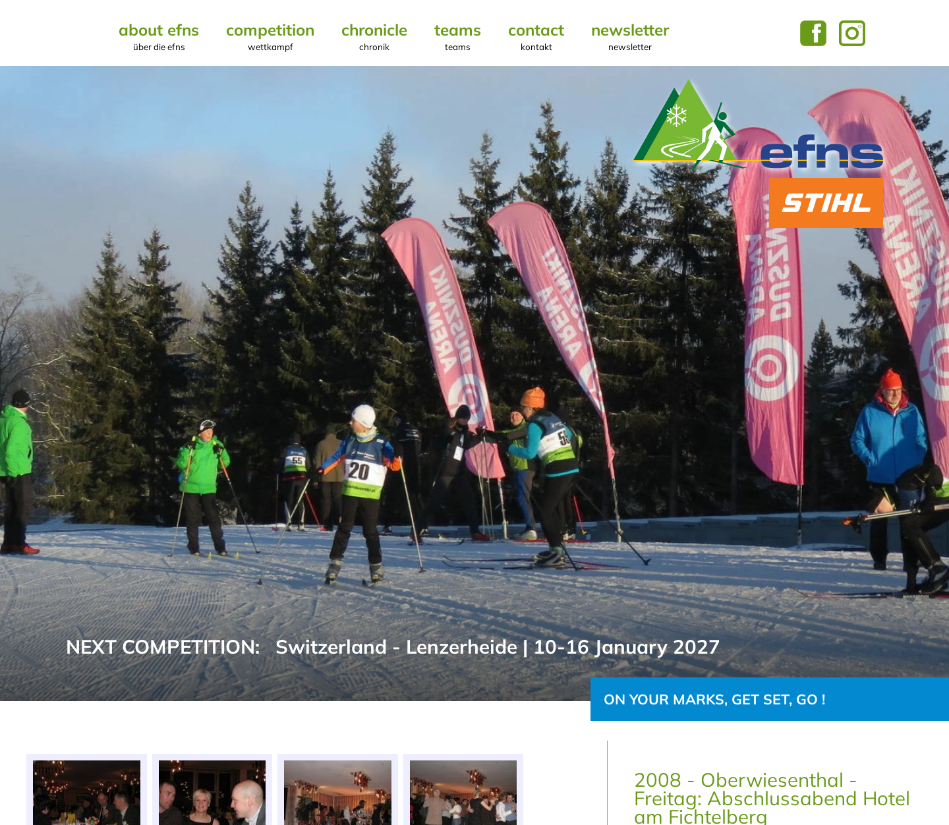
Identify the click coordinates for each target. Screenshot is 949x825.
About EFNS (159, 36)
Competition (270, 36)
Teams (457, 36)
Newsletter (630, 36)
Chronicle (374, 36)
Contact (536, 36)
